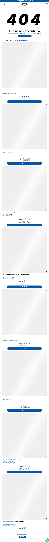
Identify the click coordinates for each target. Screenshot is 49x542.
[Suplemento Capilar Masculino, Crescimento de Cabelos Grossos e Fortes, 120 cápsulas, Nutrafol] (24, 312)
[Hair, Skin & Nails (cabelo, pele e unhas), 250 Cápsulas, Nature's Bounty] (24, 250)
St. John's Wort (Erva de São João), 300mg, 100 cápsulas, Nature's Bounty (16, 397)
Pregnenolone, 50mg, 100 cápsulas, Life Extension (12, 459)
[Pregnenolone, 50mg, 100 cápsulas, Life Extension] (24, 435)
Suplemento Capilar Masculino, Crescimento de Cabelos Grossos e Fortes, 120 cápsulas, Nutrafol (20, 336)
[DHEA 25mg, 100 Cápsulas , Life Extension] (24, 65)
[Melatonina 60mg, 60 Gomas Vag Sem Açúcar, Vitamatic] (24, 497)
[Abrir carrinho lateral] (47, 4)
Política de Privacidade (22, 534)
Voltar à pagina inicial (24, 36)
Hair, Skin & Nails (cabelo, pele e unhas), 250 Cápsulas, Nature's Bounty (16, 274)
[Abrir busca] (4, 4)
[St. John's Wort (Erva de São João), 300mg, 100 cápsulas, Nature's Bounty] (24, 373)
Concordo (22, 536)
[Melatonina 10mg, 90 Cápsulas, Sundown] (24, 188)
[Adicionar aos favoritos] (46, 43)
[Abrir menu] (2, 4)
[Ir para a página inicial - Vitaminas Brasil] (24, 4)
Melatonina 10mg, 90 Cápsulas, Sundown (10, 212)
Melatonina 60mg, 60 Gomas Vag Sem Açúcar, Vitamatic (13, 521)
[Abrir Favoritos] (45, 4)
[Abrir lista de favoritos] (45, 4)
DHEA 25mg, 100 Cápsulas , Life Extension (10, 89)
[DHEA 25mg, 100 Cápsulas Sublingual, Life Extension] (24, 126)
